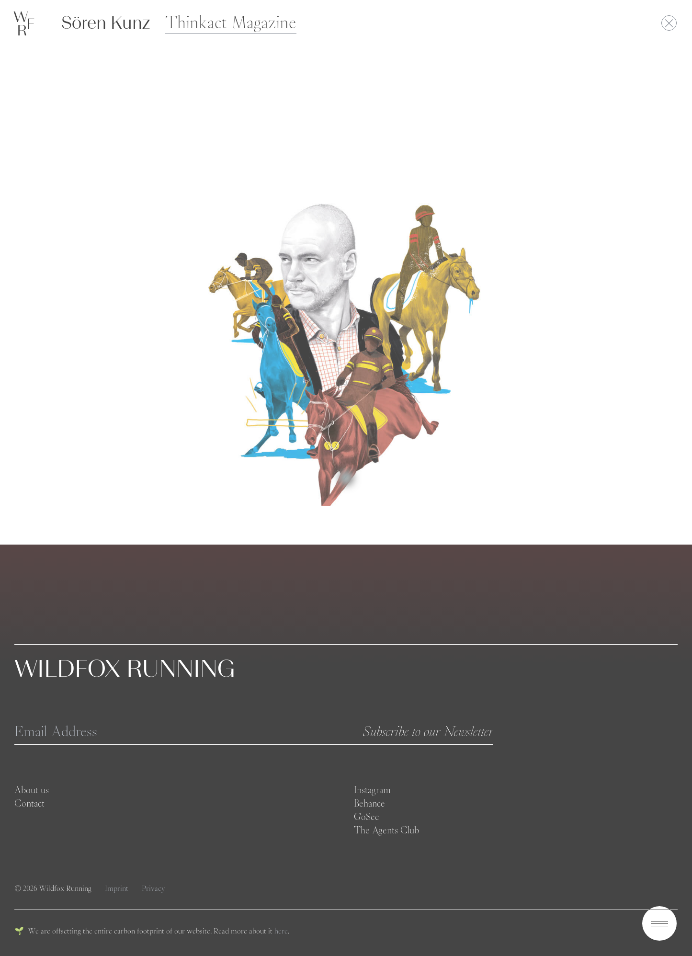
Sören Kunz (105, 22)
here (281, 931)
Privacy (153, 888)
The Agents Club (386, 830)
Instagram (372, 790)
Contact (29, 803)
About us (31, 790)
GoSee (366, 816)
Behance (369, 803)
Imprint (117, 888)
